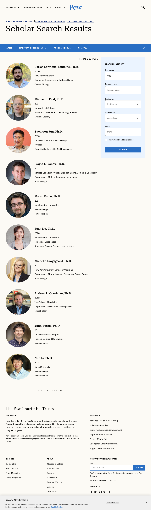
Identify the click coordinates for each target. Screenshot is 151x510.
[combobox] (107, 104)
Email (91, 463)
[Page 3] (47, 390)
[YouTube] (108, 492)
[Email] (112, 468)
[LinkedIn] (100, 492)
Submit (139, 467)
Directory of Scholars (80, 21)
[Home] (30, 408)
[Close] (146, 504)
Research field (111, 84)
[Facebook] (91, 492)
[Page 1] (41, 390)
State (107, 126)
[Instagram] (96, 492)
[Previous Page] (65, 390)
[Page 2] (44, 390)
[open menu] (45, 48)
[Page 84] (61, 390)
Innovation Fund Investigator (121, 140)
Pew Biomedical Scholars (50, 21)
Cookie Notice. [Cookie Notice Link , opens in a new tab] (57, 508)
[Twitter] (104, 492)
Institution (109, 99)
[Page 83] (57, 390)
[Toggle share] (143, 48)
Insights (10, 459)
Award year (110, 112)
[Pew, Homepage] (75, 7)
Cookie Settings (112, 503)
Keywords (109, 70)
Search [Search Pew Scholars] (123, 149)
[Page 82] (53, 390)
